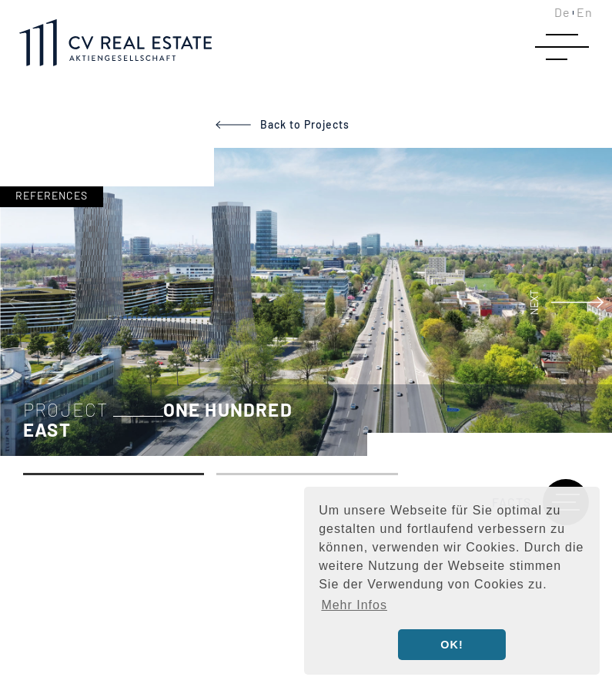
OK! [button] (451, 644)
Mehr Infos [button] (354, 605)
